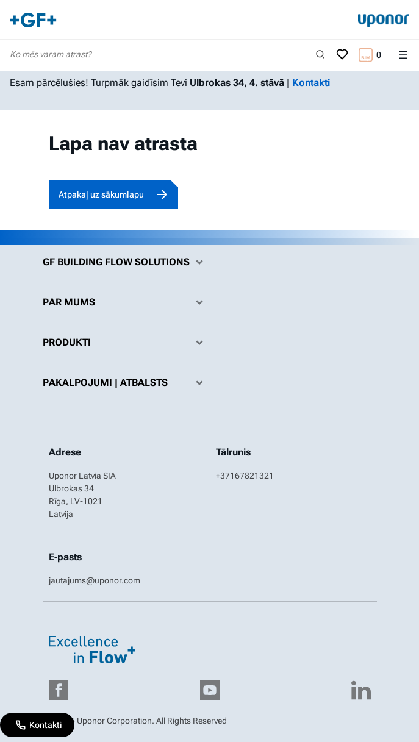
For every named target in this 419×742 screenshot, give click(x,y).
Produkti (126, 342)
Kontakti (311, 82)
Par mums (126, 302)
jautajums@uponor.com (94, 580)
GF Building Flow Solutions (126, 262)
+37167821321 (245, 475)
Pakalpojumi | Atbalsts (126, 383)
